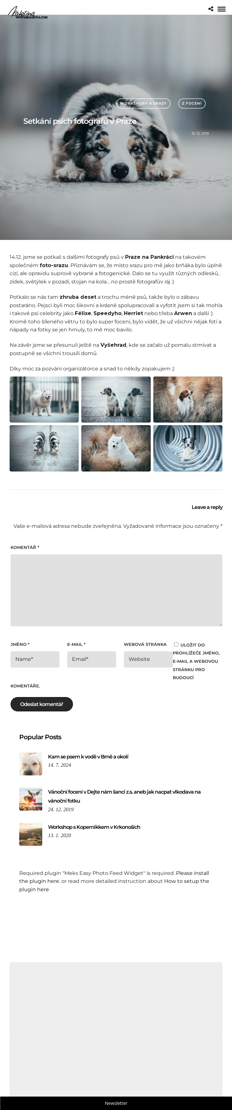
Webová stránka (145, 644)
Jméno (20, 644)
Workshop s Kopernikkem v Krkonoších (94, 827)
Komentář (25, 547)
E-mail (76, 644)
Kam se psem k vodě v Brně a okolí (88, 757)
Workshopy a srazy (143, 103)
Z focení (192, 103)
